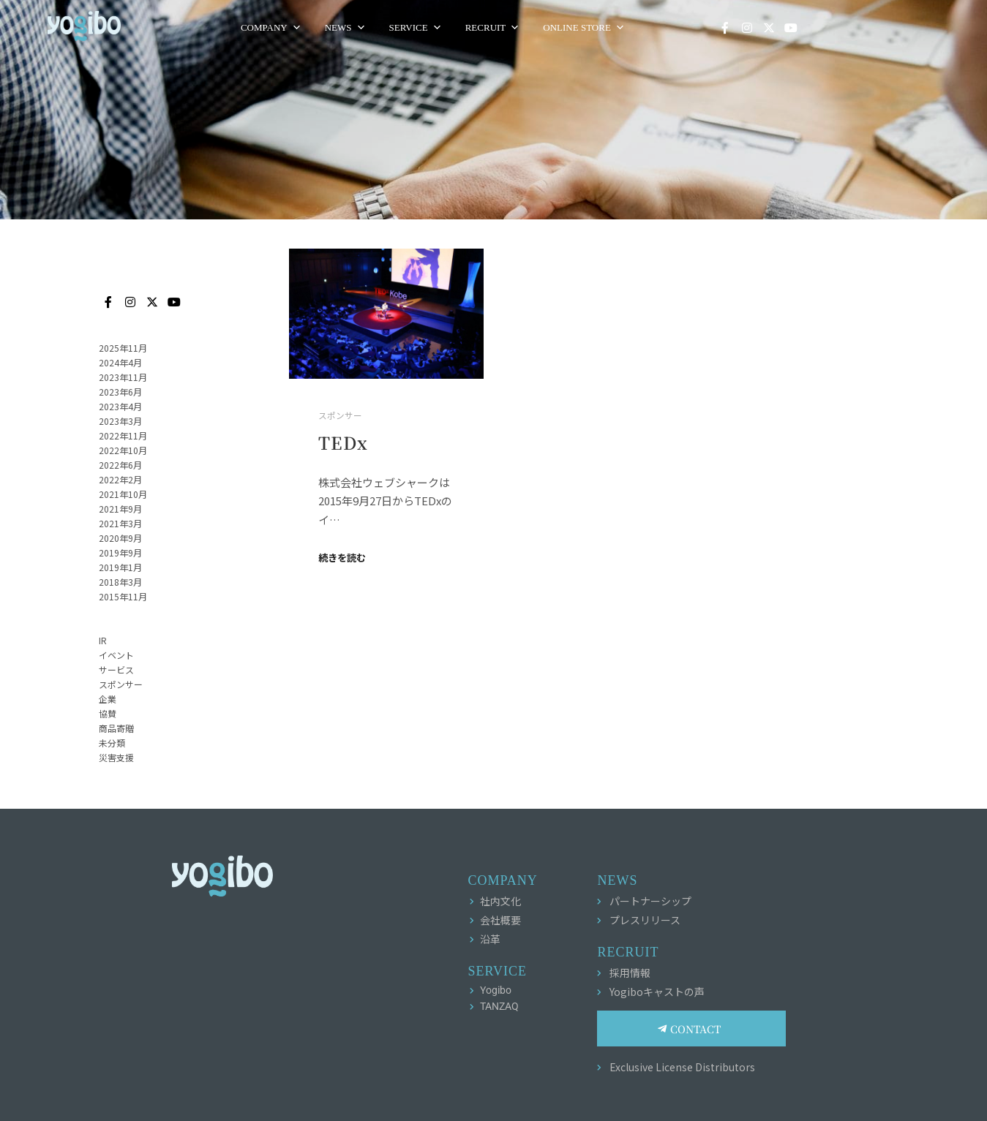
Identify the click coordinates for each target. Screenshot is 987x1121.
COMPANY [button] (343, 27)
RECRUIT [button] (565, 27)
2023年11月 (123, 377)
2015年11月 (123, 596)
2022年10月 (123, 450)
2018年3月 (120, 581)
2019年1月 (120, 567)
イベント (116, 655)
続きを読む (342, 558)
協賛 (107, 713)
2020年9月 (120, 538)
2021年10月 (123, 494)
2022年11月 (123, 435)
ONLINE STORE (656, 27)
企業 (107, 698)
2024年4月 (120, 362)
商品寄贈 (116, 728)
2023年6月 (120, 391)
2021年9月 (120, 508)
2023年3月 (120, 421)
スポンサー (340, 415)
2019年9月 (120, 552)
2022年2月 (120, 479)
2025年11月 (123, 347)
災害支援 (116, 757)
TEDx (343, 442)
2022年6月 (120, 464)
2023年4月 (120, 406)
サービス (116, 669)
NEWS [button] (417, 27)
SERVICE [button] (488, 27)
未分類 (112, 742)
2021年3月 (120, 523)
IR (103, 640)
